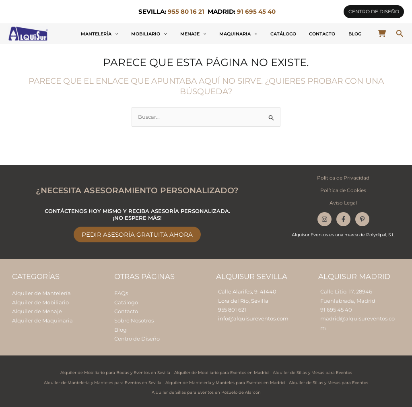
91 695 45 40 (336, 309)
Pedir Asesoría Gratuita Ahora (137, 234)
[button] (374, 11)
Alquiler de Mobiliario (40, 301)
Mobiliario (199, 34)
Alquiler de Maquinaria (42, 319)
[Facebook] (343, 218)
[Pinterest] (362, 218)
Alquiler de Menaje (37, 310)
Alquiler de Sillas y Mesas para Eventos (312, 371)
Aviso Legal (343, 202)
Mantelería (158, 34)
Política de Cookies (343, 190)
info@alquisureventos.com (253, 318)
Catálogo (306, 34)
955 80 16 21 (186, 11)
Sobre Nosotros (134, 319)
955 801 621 (232, 309)
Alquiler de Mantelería (41, 292)
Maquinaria (270, 34)
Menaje (234, 34)
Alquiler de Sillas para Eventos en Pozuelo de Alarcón (206, 390)
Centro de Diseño (137, 337)
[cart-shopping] (382, 33)
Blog (359, 34)
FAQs (121, 292)
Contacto (336, 34)
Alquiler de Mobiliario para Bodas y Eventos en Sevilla (115, 371)
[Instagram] (324, 218)
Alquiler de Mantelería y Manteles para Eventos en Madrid (225, 380)
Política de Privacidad (343, 177)
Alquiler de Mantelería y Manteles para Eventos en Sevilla (102, 380)
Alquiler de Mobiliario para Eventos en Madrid (221, 371)
